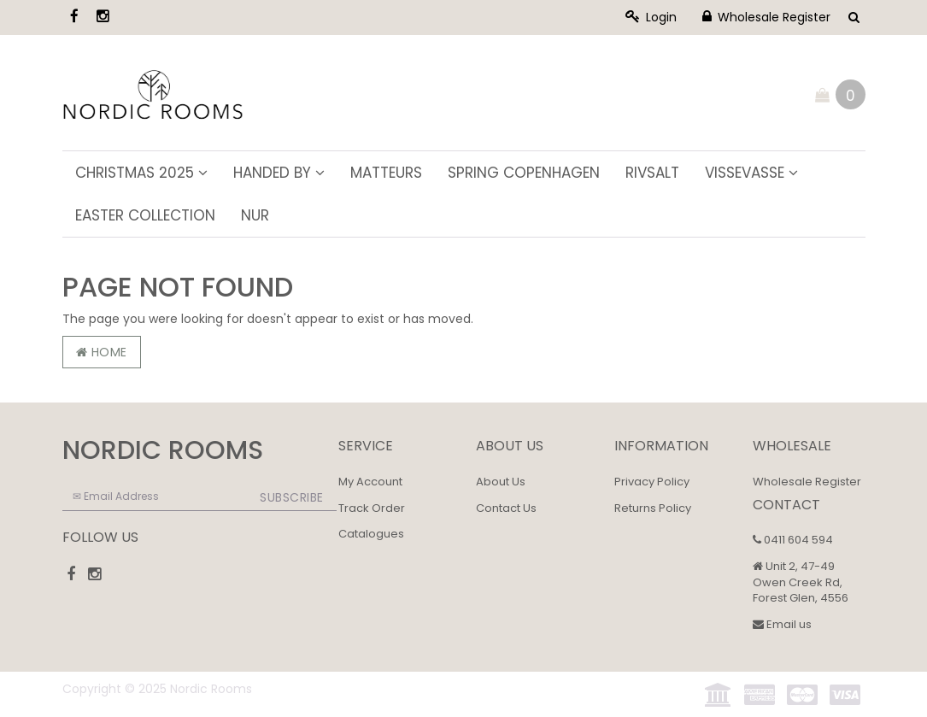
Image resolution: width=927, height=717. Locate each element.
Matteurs (386, 172)
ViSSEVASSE (751, 172)
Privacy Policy (651, 481)
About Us (500, 481)
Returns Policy (652, 508)
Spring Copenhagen (524, 172)
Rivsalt (652, 172)
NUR (255, 215)
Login (651, 17)
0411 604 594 (793, 540)
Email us (782, 624)
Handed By (279, 172)
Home (101, 352)
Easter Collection (145, 215)
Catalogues (371, 534)
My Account (370, 481)
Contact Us (506, 508)
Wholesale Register (766, 17)
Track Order (371, 508)
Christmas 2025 (141, 172)
